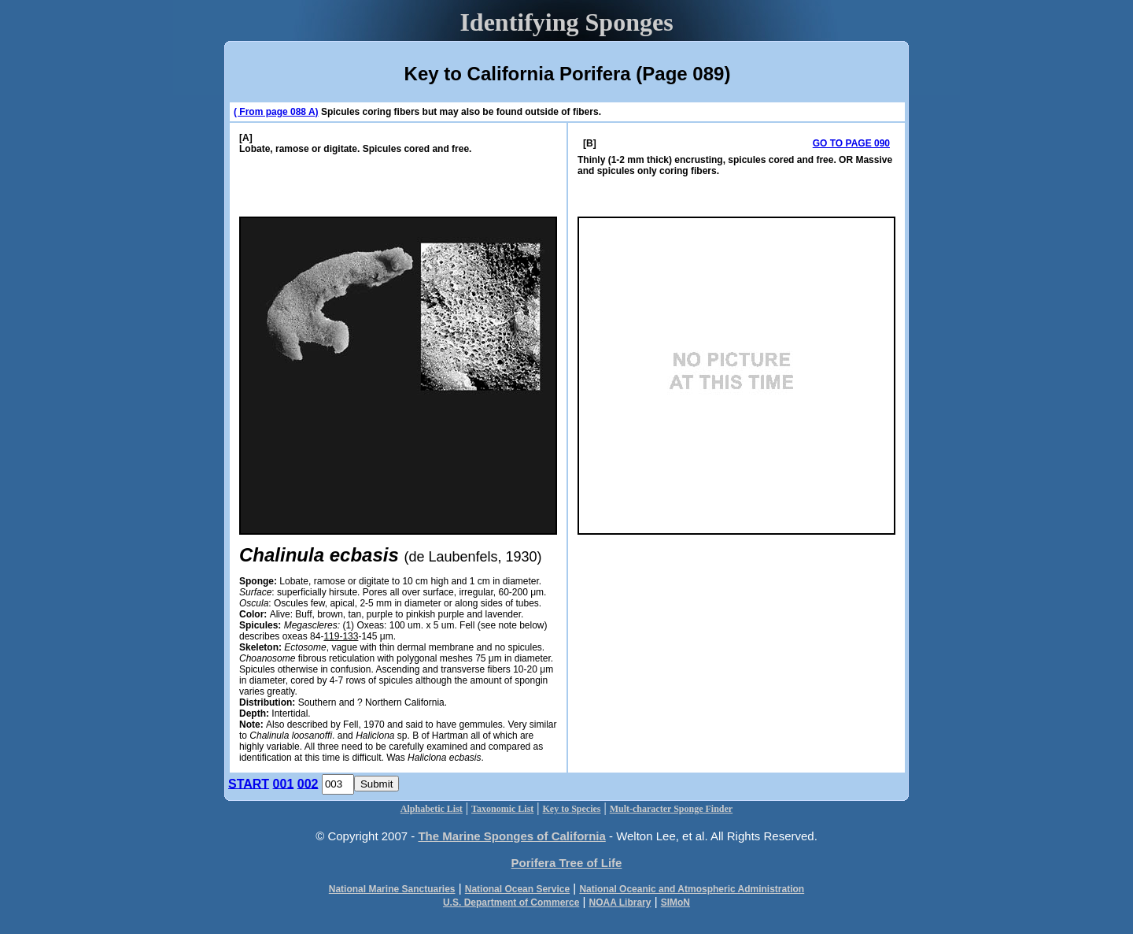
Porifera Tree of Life (566, 862)
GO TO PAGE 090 (851, 143)
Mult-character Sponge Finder (671, 808)
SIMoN (675, 902)
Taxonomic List (502, 808)
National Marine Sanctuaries (392, 889)
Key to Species (572, 808)
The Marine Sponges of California (511, 836)
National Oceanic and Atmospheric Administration (691, 889)
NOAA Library (620, 902)
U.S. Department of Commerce (511, 902)
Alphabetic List (431, 808)
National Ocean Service (517, 889)
